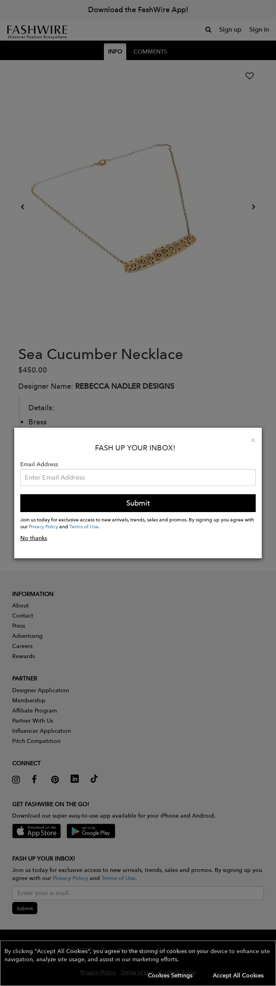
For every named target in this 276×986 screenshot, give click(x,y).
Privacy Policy (43, 526)
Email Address (39, 464)
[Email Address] (138, 477)
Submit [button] (138, 503)
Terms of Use (83, 526)
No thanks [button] (33, 538)
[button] (138, 963)
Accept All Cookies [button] (238, 975)
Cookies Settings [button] (170, 975)
